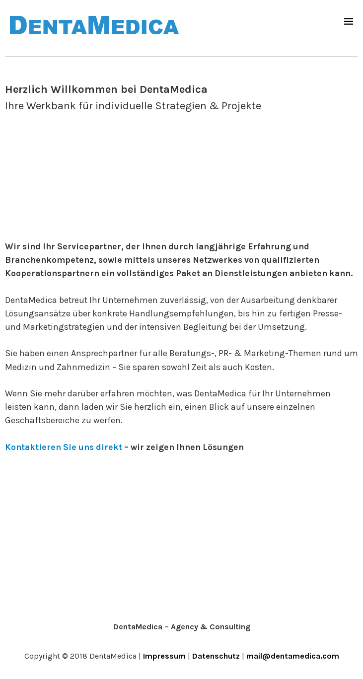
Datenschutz (216, 656)
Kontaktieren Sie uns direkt (63, 447)
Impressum (164, 656)
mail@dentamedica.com (292, 656)
